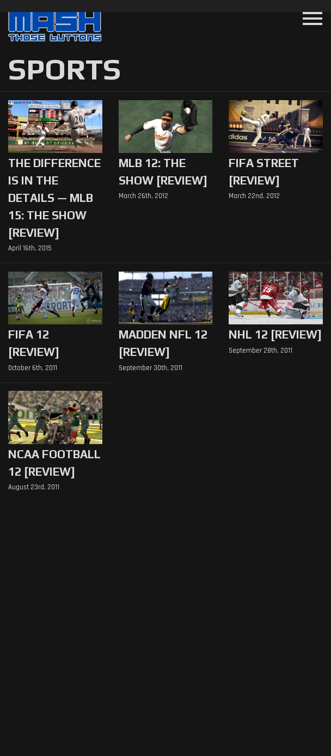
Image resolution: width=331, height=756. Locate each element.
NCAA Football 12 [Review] (54, 462)
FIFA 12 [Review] (33, 343)
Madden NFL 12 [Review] (163, 343)
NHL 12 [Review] (275, 334)
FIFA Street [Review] (264, 171)
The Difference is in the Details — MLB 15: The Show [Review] (54, 197)
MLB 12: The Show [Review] (163, 171)
